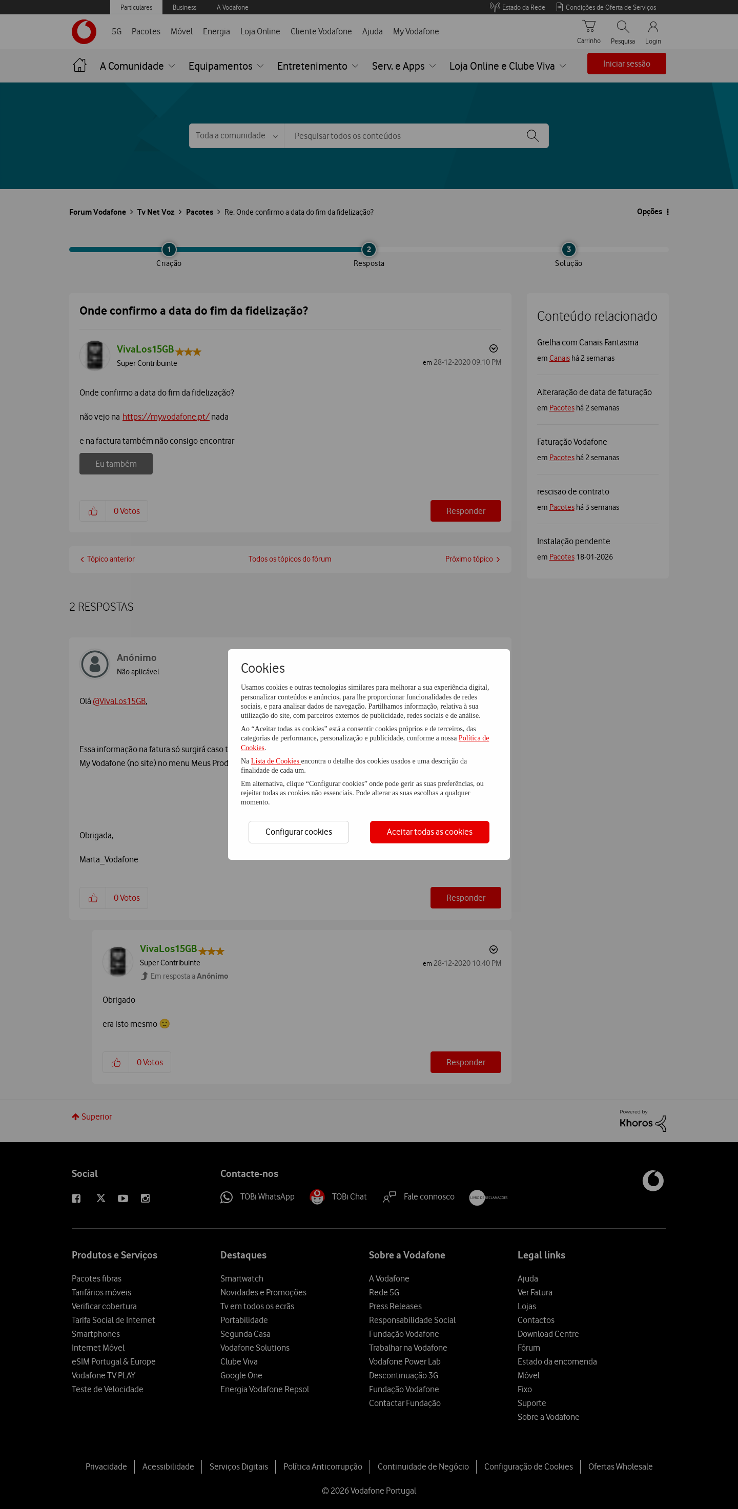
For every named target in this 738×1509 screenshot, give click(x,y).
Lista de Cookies (276, 761)
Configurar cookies (298, 831)
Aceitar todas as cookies (430, 831)
